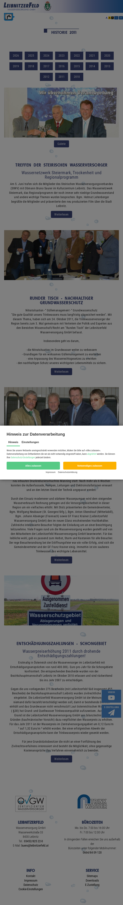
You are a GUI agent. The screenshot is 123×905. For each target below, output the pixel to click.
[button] (33, 466)
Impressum (50, 472)
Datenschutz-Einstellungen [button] (23, 457)
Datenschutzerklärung (67, 472)
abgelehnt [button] (92, 454)
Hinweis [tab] (13, 442)
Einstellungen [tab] (30, 442)
